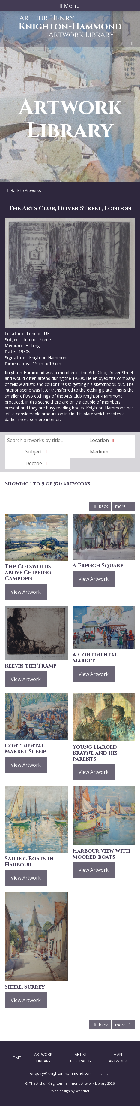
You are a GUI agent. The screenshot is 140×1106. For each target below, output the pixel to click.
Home (15, 1057)
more (123, 506)
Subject (37, 451)
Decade (37, 463)
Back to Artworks (23, 190)
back (100, 506)
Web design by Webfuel (70, 1091)
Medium (103, 451)
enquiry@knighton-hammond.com (61, 1073)
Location (102, 440)
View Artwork (26, 592)
